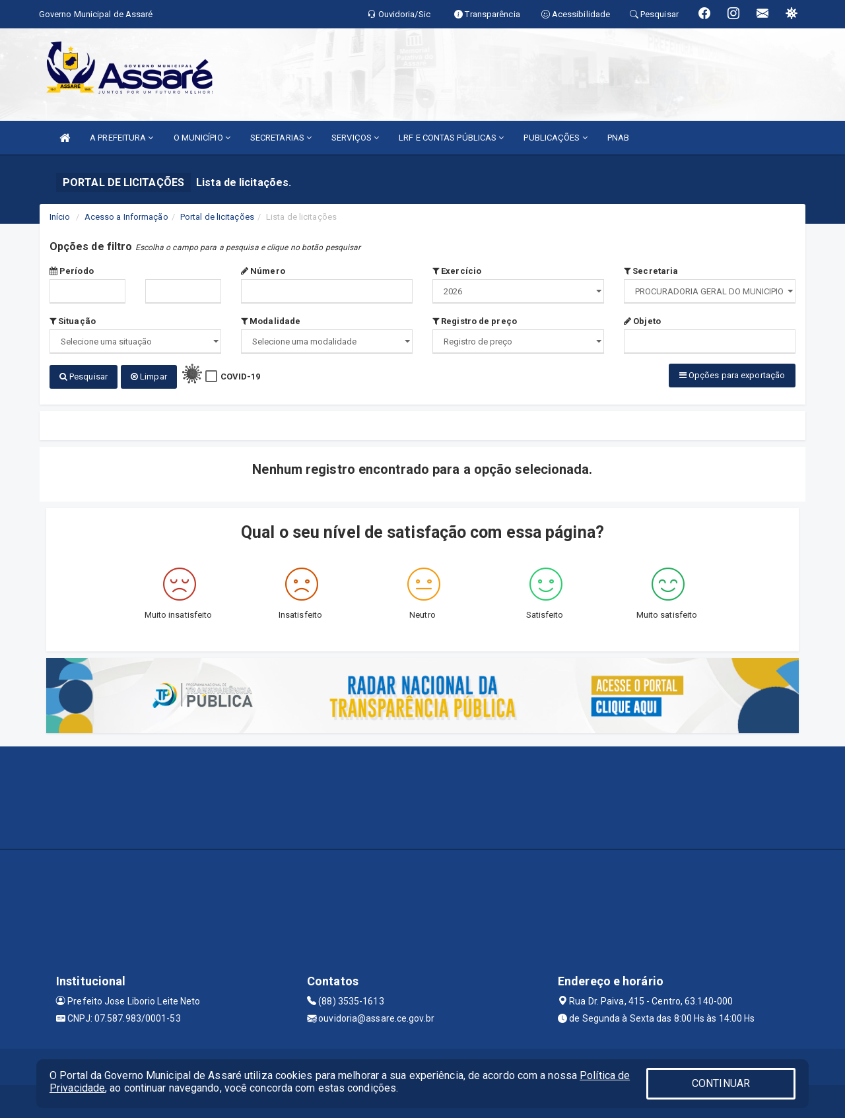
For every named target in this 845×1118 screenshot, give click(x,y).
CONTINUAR (721, 1083)
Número (263, 271)
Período (72, 271)
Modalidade (270, 321)
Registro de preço (474, 321)
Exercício (456, 271)
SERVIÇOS (355, 138)
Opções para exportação (732, 375)
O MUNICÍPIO (202, 138)
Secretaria (651, 271)
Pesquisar (83, 376)
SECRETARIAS (281, 138)
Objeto (642, 321)
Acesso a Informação (126, 217)
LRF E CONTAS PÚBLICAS (451, 138)
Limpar (149, 376)
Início (60, 217)
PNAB (618, 138)
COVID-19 (240, 376)
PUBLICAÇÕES (555, 138)
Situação (73, 321)
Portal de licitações (217, 217)
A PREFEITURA (121, 138)
